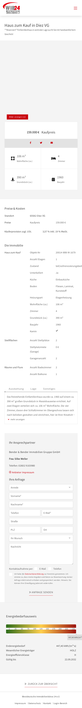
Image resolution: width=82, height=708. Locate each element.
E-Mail (42, 568)
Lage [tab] (54, 388)
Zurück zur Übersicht (42, 683)
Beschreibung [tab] (15, 388)
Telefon (57, 568)
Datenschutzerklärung (34, 574)
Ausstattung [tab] (36, 388)
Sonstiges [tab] (70, 388)
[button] (41, 487)
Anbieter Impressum (23, 472)
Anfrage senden (42, 592)
